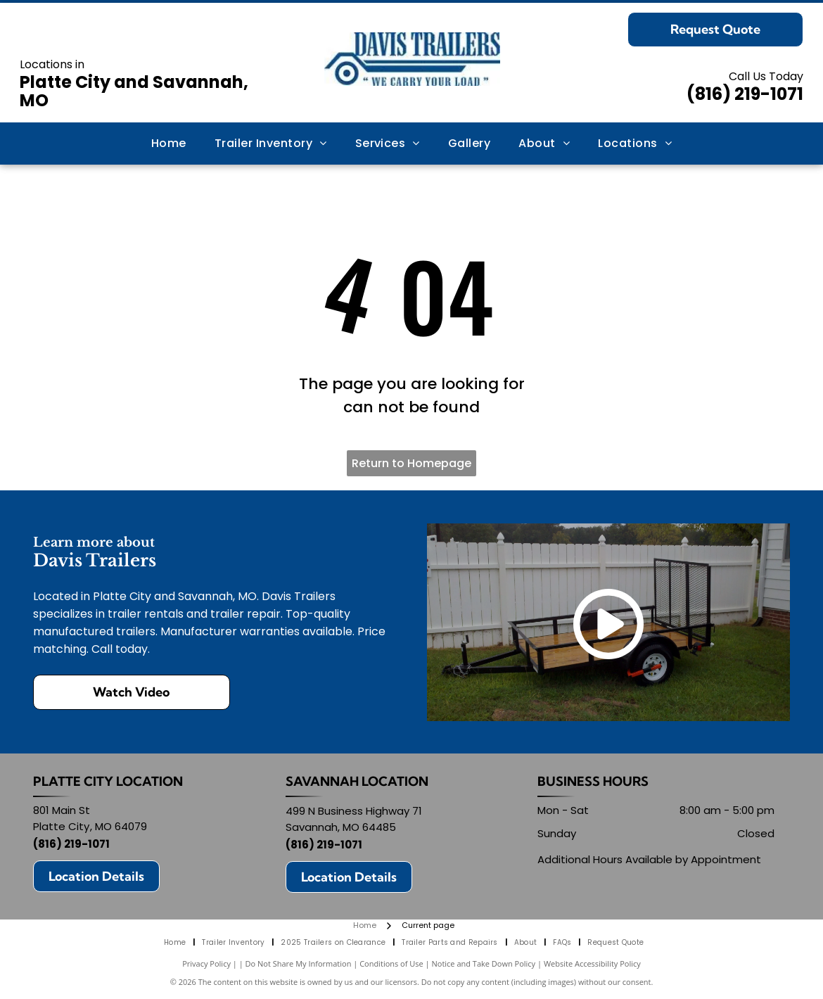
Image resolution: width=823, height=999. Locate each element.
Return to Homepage (411, 463)
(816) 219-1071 (745, 94)
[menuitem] (168, 143)
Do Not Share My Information (298, 963)
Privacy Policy (206, 963)
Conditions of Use (391, 963)
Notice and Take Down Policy (484, 963)
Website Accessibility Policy (592, 963)
